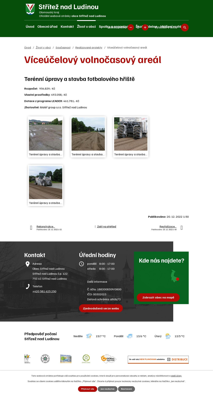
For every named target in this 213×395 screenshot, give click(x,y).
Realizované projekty (88, 47)
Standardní (138, 26)
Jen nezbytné (107, 389)
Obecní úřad (47, 26)
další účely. (176, 375)
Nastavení (126, 389)
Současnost (63, 47)
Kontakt (67, 26)
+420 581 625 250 (44, 291)
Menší (131, 26)
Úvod (30, 26)
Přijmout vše (87, 389)
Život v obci (86, 26)
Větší (145, 26)
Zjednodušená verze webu (102, 308)
